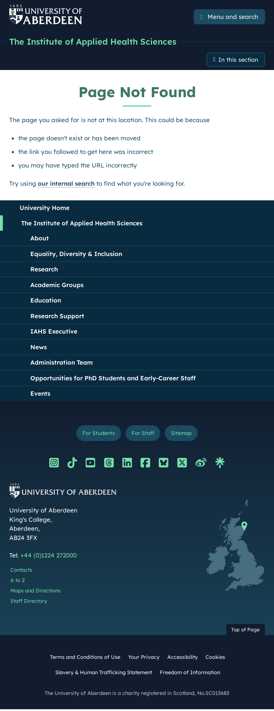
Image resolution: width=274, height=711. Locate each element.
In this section (237, 60)
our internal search (66, 184)
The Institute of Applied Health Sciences (94, 41)
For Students (97, 434)
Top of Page (245, 631)
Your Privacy (143, 658)
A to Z (17, 582)
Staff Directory (28, 602)
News (38, 348)
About (39, 239)
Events (40, 394)
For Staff (142, 434)
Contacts (21, 572)
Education (45, 301)
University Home (45, 208)
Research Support (57, 317)
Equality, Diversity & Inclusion (76, 255)
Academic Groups (56, 286)
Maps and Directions (35, 592)
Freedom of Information (190, 674)
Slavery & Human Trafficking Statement (103, 674)
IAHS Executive (53, 332)
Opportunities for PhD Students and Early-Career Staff (113, 379)
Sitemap (182, 434)
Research (44, 270)
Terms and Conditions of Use (85, 658)
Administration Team (61, 363)
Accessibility (182, 658)
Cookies (215, 658)
